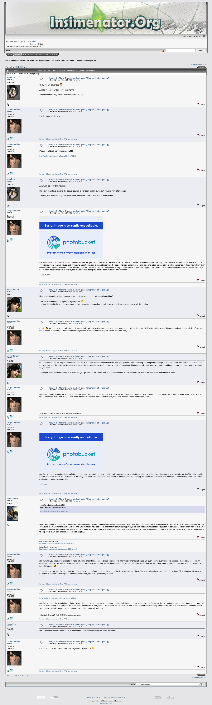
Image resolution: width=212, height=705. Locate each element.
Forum (17, 54)
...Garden (43, 484)
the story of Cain (44, 139)
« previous (195, 64)
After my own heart (71, 139)
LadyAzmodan (13, 109)
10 (22, 67)
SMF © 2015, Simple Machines (114, 697)
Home (10, 54)
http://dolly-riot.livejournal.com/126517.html (57, 156)
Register (53, 54)
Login (46, 54)
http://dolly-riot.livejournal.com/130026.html (57, 598)
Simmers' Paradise (19, 60)
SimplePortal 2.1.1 (106, 703)
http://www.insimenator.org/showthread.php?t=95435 (56, 543)
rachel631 (11, 624)
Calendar (38, 54)
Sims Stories (55, 60)
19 (27, 67)
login (27, 41)
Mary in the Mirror (57, 139)
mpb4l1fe (11, 78)
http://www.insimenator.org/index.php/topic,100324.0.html (58, 549)
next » (203, 64)
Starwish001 (12, 499)
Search (31, 54)
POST (155, 394)
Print (202, 67)
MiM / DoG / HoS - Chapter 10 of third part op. (79, 60)
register (34, 41)
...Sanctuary (44, 275)
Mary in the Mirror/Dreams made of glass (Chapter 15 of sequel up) (78, 78)
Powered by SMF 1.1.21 (95, 697)
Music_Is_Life (13, 289)
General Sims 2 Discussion (38, 60)
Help (24, 54)
